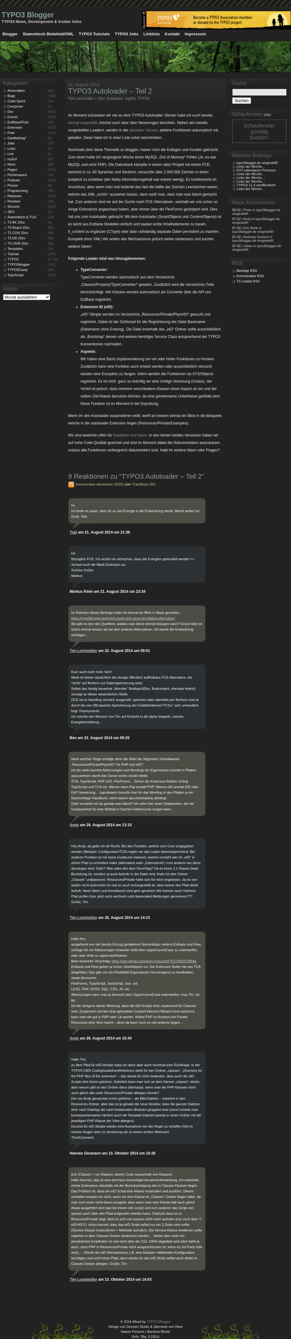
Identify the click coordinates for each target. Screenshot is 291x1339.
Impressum (195, 34)
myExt (130, 98)
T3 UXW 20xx (17, 243)
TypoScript (15, 275)
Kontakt (172, 34)
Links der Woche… (251, 166)
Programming (17, 191)
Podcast (13, 180)
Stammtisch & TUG (22, 217)
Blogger (10, 34)
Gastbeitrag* (16, 138)
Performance (17, 175)
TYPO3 (143, 98)
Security (13, 206)
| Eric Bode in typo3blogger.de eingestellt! (253, 229)
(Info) (267, 115)
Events (12, 117)
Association (16, 90)
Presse (12, 185)
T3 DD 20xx (16, 238)
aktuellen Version (143, 130)
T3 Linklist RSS (248, 281)
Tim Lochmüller (80, 98)
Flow (11, 133)
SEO (11, 212)
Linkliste (151, 34)
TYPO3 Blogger (28, 15)
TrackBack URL (144, 484)
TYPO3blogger (18, 264)
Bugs (11, 96)
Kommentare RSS (250, 276)
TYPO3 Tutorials (94, 34)
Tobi (73, 532)
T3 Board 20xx (18, 227)
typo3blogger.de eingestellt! (257, 163)
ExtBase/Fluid (17, 122)
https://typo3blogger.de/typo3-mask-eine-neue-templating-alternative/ (123, 618)
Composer (15, 106)
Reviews (13, 201)
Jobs (11, 143)
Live (10, 154)
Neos (11, 164)
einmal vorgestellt (82, 123)
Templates (15, 249)
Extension (115, 98)
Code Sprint (16, 101)
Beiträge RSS (247, 271)
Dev (101, 98)
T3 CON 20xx (17, 233)
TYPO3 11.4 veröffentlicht (256, 185)
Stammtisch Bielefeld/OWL (48, 34)
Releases (14, 196)
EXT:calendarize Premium (256, 170)
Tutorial (13, 254)
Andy (74, 825)
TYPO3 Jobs (127, 34)
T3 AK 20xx (16, 222)
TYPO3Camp (17, 270)
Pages (12, 169)
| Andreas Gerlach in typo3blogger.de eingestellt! (253, 238)
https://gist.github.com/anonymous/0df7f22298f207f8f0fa (153, 961)
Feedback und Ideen (130, 435)
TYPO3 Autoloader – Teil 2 (110, 91)
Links (11, 148)
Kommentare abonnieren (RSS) (100, 484)
